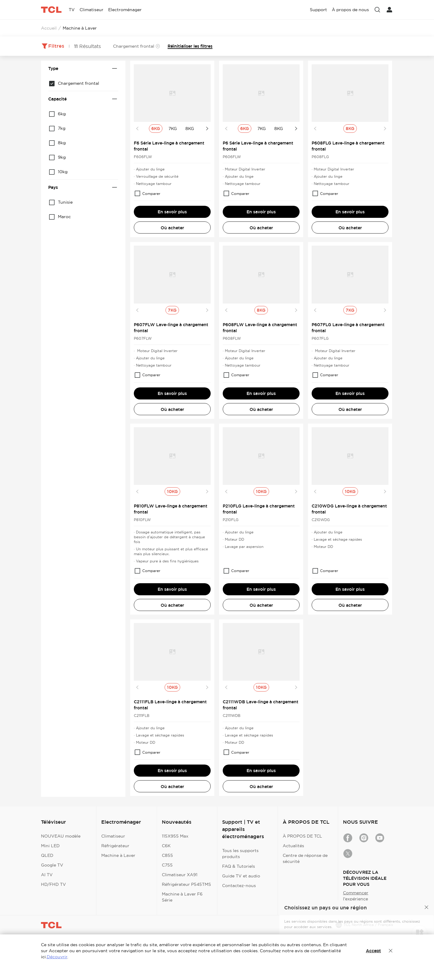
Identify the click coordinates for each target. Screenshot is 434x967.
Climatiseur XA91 (179, 874)
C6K (166, 845)
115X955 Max (175, 836)
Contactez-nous (239, 885)
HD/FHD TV (53, 884)
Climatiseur (113, 836)
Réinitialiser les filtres (190, 46)
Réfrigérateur (115, 845)
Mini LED (50, 845)
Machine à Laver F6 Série (182, 897)
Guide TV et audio (241, 876)
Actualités (293, 845)
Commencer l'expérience (355, 896)
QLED (47, 855)
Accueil (49, 28)
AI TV (47, 874)
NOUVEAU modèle (60, 836)
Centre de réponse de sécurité (305, 858)
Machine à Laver (118, 855)
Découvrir (57, 956)
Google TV (52, 865)
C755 (167, 865)
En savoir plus (172, 212)
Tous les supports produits (240, 853)
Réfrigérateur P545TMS (186, 884)
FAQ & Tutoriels (238, 866)
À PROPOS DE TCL (302, 836)
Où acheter (172, 228)
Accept (373, 950)
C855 (167, 855)
